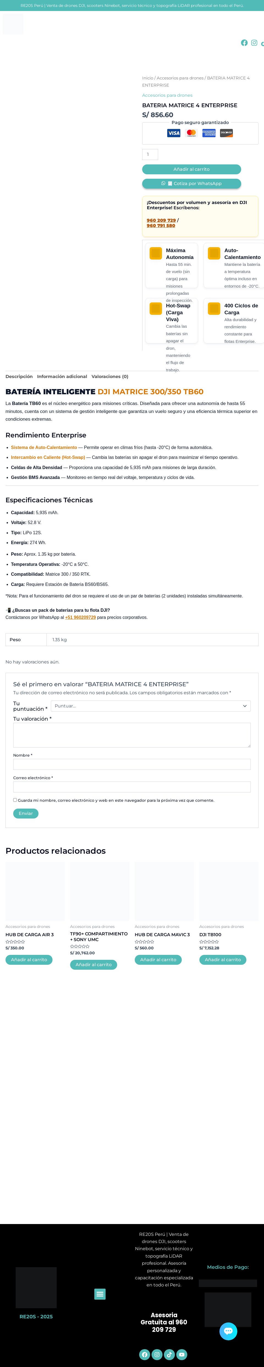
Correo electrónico (33, 777)
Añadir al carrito (192, 169)
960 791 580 (161, 225)
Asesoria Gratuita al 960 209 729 (164, 1322)
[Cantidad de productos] (150, 154)
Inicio (147, 78)
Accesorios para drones (180, 78)
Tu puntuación (30, 706)
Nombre (22, 755)
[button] (100, 1294)
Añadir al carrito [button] (29, 959)
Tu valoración (32, 718)
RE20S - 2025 (36, 1317)
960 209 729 (161, 220)
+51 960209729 (80, 617)
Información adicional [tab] (62, 376)
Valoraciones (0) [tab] (110, 376)
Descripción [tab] (19, 376)
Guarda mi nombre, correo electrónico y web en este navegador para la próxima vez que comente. (116, 800)
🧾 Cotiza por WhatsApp (194, 183)
